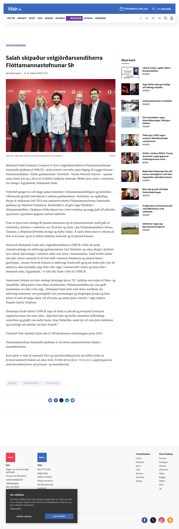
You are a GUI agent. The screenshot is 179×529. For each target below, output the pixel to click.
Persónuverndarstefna (16, 476)
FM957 (162, 481)
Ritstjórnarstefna (45, 481)
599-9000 (14, 487)
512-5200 (46, 470)
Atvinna (162, 466)
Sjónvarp (140, 477)
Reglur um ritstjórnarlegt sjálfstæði (17, 471)
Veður (162, 474)
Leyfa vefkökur (59, 516)
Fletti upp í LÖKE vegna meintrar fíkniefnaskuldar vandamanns (155, 138)
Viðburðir (163, 470)
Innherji (162, 458)
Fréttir (139, 458)
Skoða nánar (15, 508)
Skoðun (139, 474)
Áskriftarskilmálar (45, 485)
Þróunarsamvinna (52, 383)
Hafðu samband (44, 477)
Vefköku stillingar (24, 516)
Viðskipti (140, 462)
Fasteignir (163, 462)
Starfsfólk (41, 488)
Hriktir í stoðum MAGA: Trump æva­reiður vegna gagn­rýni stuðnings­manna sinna (157, 156)
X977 (161, 485)
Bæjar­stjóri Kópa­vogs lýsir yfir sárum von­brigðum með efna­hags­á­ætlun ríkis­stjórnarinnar (157, 174)
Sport (138, 466)
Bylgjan (162, 477)
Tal (160, 489)
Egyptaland (12, 383)
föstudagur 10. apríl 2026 (136, 9)
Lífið (138, 470)
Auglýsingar (42, 473)
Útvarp (139, 481)
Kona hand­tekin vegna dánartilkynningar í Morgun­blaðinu (156, 121)
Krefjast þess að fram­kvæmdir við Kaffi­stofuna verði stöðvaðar (157, 209)
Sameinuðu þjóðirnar (31, 383)
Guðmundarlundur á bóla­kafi (157, 101)
